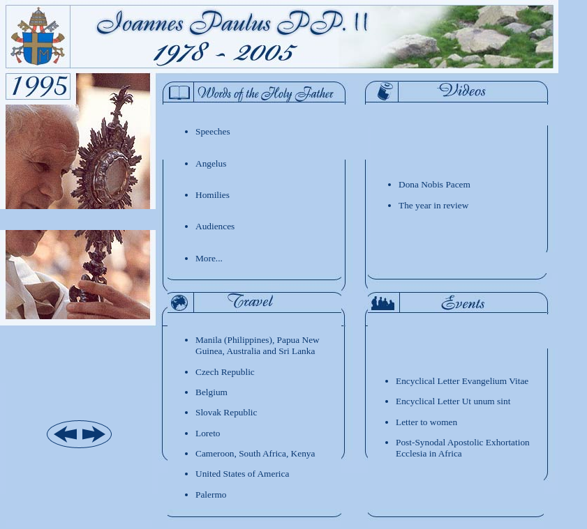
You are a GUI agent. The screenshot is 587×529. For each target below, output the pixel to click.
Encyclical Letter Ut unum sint (453, 401)
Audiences (215, 226)
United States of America (242, 473)
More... (209, 258)
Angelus (210, 163)
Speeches (212, 131)
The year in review (433, 205)
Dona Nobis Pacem (434, 184)
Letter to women (426, 422)
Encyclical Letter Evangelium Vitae (462, 381)
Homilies (212, 195)
